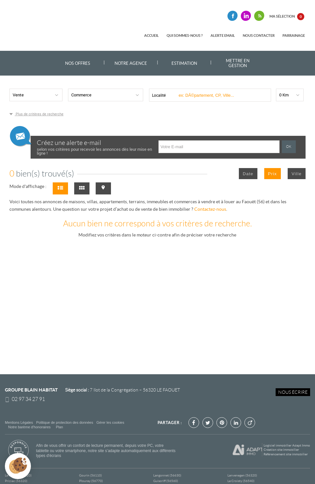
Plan (59, 427)
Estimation (184, 63)
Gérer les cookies (110, 422)
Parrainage (293, 35)
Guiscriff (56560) (165, 481)
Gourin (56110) (90, 475)
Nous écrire (293, 392)
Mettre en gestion (238, 63)
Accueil (151, 35)
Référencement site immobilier (286, 454)
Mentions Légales (19, 422)
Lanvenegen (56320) (242, 475)
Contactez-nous (210, 209)
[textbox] (221, 95)
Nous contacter (259, 35)
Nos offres (77, 63)
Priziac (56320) (16, 481)
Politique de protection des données (64, 422)
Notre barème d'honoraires (30, 427)
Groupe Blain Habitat (31, 389)
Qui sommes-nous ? (185, 35)
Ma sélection (286, 16)
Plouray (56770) (91, 481)
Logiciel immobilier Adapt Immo (287, 445)
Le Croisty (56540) (240, 481)
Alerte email (223, 35)
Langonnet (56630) (167, 475)
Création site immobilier (281, 449)
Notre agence (131, 63)
